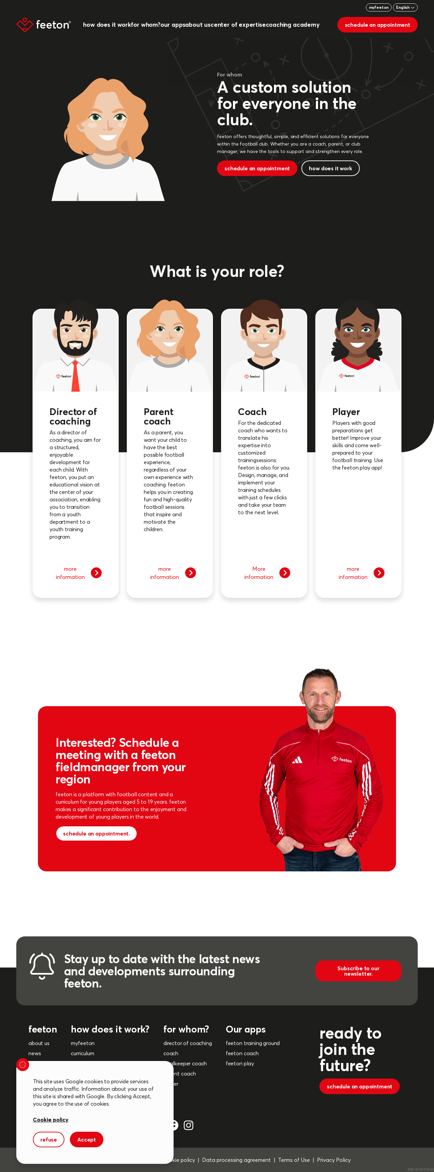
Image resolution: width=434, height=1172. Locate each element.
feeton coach (242, 1053)
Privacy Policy (334, 1159)
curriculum (82, 1053)
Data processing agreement (236, 1159)
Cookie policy (50, 1119)
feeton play (240, 1063)
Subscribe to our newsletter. (358, 971)
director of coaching (187, 1043)
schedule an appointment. (96, 833)
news (34, 1053)
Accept (86, 1139)
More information (267, 572)
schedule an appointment (377, 24)
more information (79, 572)
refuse (48, 1139)
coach (170, 1053)
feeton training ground (253, 1043)
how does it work (330, 168)
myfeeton (379, 7)
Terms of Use (294, 1159)
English (405, 7)
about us (39, 1043)
